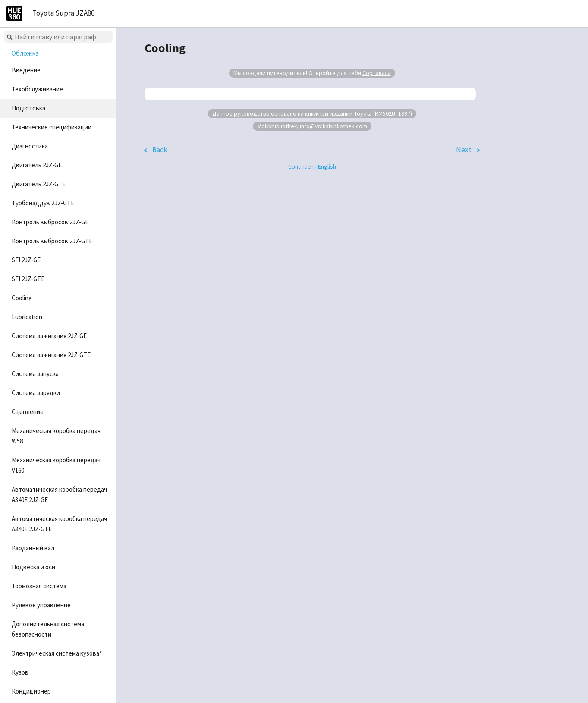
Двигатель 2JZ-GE (37, 165)
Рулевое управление (41, 605)
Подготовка (28, 108)
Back (159, 149)
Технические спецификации (51, 127)
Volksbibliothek (277, 125)
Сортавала (376, 73)
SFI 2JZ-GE (26, 260)
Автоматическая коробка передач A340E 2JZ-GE (59, 494)
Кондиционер (31, 691)
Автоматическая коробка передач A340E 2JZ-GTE (59, 524)
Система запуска (35, 374)
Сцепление (28, 412)
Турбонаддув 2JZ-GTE (43, 203)
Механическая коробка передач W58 (56, 436)
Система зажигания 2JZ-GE (49, 336)
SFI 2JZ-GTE (28, 279)
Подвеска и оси (33, 567)
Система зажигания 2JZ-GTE (51, 355)
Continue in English (312, 166)
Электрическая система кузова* (57, 653)
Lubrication (27, 317)
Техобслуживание (37, 89)
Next (464, 149)
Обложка (25, 53)
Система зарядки (36, 393)
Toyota (363, 113)
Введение (26, 70)
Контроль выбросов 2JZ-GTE (52, 241)
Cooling (22, 298)
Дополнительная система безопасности (48, 629)
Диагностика (30, 146)
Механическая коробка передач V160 (56, 465)
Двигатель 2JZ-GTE (39, 184)
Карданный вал (33, 548)
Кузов (20, 672)
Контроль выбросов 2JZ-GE (50, 222)
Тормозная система (39, 586)
